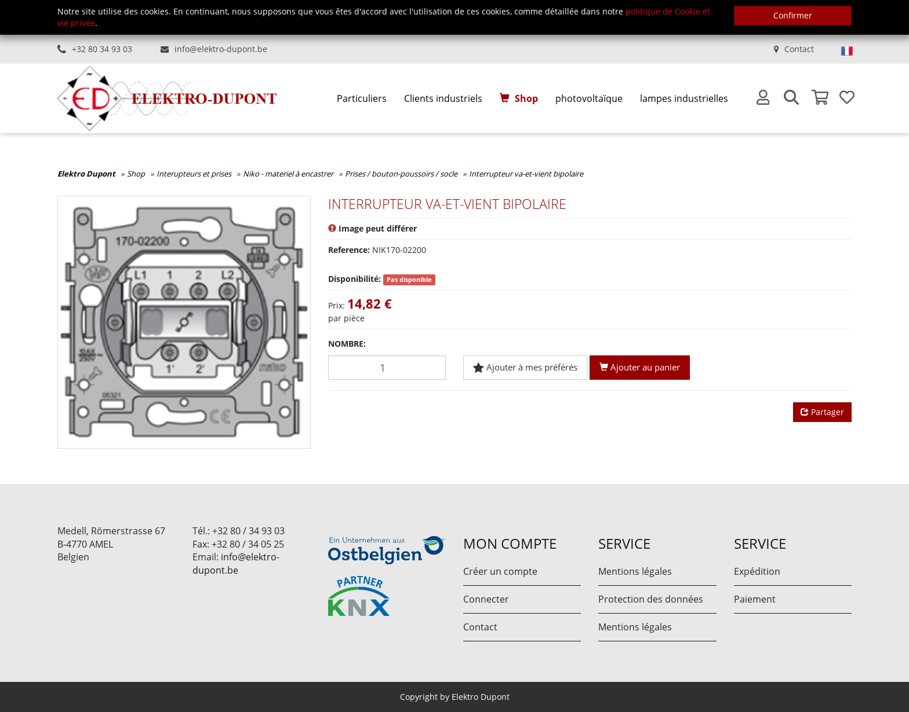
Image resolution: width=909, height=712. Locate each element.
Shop (526, 98)
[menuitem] (361, 99)
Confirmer (792, 15)
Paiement (755, 599)
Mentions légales (635, 571)
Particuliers (362, 98)
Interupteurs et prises (194, 173)
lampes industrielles (684, 98)
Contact (799, 48)
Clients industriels (443, 98)
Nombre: (347, 343)
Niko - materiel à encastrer (288, 173)
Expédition (757, 571)
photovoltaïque (589, 98)
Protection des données (650, 599)
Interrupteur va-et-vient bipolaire (526, 173)
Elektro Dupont (86, 173)
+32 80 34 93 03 (102, 48)
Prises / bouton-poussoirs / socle (401, 173)
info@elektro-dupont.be (220, 48)
